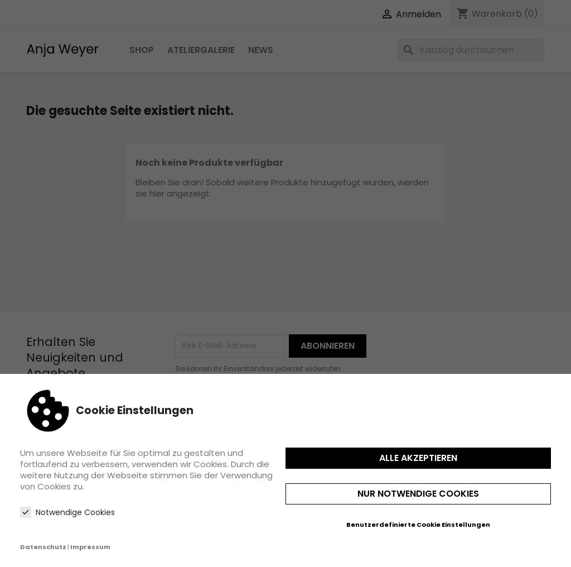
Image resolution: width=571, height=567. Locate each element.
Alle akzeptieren (418, 457)
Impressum (90, 546)
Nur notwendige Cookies (418, 493)
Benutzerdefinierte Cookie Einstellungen (418, 524)
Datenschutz (43, 546)
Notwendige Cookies (67, 512)
